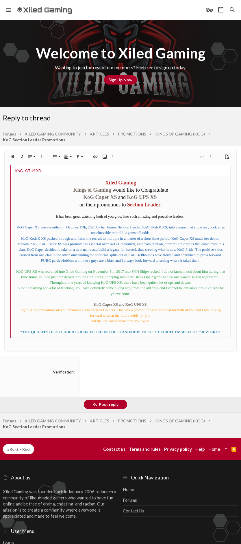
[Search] (232, 10)
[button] (9, 10)
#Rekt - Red (18, 449)
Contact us (133, 510)
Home (128, 489)
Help (200, 449)
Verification (63, 371)
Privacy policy (178, 449)
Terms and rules (145, 449)
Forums (130, 500)
